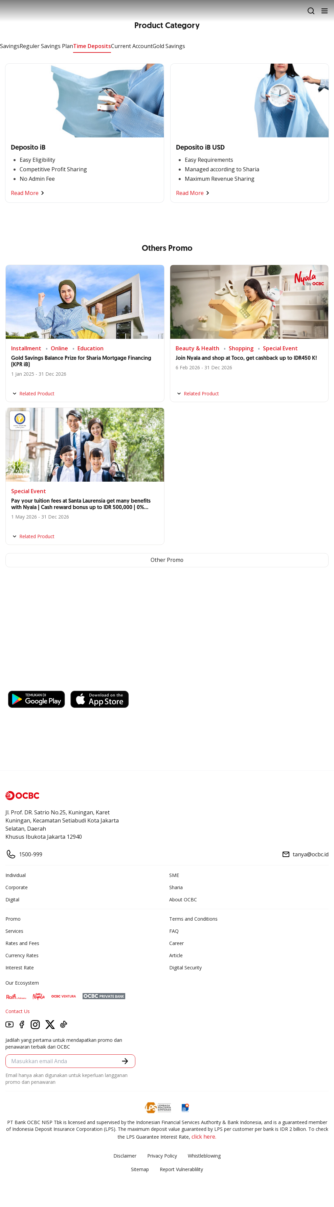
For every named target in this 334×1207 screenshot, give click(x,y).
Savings (10, 46)
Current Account (132, 46)
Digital (12, 899)
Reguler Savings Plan (46, 46)
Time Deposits (92, 46)
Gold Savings (169, 46)
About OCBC (183, 899)
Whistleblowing (204, 1156)
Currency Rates (22, 955)
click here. (204, 1136)
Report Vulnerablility (181, 1169)
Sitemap (140, 1169)
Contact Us (17, 1011)
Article (176, 955)
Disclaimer (124, 1156)
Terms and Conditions (193, 919)
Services (14, 931)
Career (176, 943)
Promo (13, 919)
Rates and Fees (22, 943)
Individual (15, 875)
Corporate (16, 887)
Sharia (176, 887)
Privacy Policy (162, 1156)
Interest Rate (19, 967)
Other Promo (167, 560)
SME (174, 875)
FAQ (174, 931)
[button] (125, 1061)
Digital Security (185, 967)
